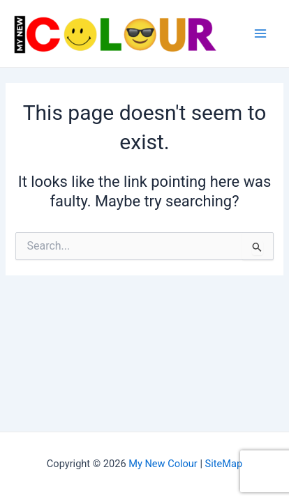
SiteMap (224, 463)
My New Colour (163, 463)
